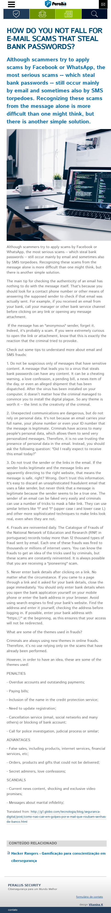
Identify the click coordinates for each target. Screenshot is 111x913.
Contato (12, 910)
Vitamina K (96, 905)
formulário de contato (89, 897)
